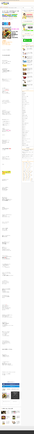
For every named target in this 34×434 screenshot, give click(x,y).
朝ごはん (24, 129)
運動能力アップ (25, 135)
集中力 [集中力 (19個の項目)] (29, 177)
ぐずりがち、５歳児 (25, 96)
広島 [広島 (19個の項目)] (31, 172)
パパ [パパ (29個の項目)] (27, 167)
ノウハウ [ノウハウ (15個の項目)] (24, 167)
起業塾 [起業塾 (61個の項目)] (24, 177)
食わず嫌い (24, 143)
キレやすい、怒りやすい (14, 14)
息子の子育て (24, 124)
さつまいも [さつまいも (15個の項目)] (24, 163)
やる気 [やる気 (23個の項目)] (28, 163)
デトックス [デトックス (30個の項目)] (31, 166)
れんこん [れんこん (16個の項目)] (31, 163)
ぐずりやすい (6, 14)
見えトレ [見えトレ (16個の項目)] (24, 176)
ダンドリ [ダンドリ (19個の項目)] (28, 166)
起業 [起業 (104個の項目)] (29, 176)
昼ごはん (24, 126)
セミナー (24, 107)
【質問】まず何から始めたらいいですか (28, 154)
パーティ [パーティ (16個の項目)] (30, 167)
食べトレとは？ (25, 140)
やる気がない (9, 14)
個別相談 (24, 110)
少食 (23, 121)
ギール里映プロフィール (26, 104)
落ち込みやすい (15, 16)
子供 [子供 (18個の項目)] (28, 172)
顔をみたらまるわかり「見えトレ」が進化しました (28, 152)
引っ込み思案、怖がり (14, 15)
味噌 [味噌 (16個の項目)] (29, 171)
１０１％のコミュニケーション (27, 157)
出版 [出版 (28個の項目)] (27, 171)
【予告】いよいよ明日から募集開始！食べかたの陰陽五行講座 (28, 150)
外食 (23, 113)
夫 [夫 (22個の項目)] (23, 172)
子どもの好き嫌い (9, 15)
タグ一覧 (32, 181)
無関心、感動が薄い (10, 16)
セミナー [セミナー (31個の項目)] (24, 166)
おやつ (3, 14)
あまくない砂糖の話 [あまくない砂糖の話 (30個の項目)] (25, 162)
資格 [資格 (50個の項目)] (27, 176)
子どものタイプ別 (4, 15)
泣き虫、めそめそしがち (4, 16)
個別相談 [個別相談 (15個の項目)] (24, 171)
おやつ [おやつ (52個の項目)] (29, 162)
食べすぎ (24, 137)
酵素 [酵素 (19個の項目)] (26, 177)
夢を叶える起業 (25, 115)
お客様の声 (24, 93)
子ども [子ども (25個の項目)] (26, 172)
